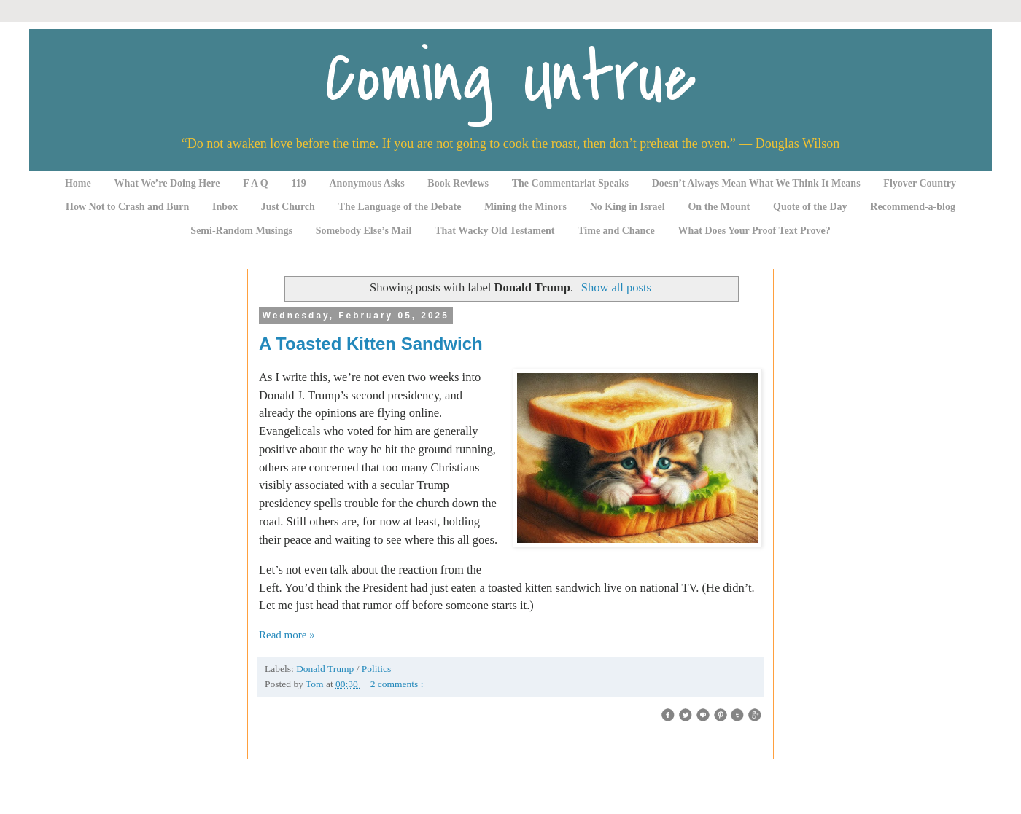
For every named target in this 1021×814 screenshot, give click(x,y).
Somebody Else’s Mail (364, 230)
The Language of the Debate (400, 206)
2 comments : (397, 683)
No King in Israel (627, 206)
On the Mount (719, 206)
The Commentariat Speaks (570, 183)
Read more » (287, 635)
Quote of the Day (810, 206)
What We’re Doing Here (167, 183)
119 (299, 183)
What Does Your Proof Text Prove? (754, 230)
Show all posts (616, 287)
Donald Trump (326, 668)
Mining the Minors (525, 206)
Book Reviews (458, 183)
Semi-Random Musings (241, 230)
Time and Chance (616, 230)
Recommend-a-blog (912, 206)
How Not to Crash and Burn (127, 206)
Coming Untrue (510, 78)
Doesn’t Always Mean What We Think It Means (756, 183)
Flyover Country (919, 183)
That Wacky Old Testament (494, 230)
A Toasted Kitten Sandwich (371, 343)
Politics (377, 668)
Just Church (288, 206)
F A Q (255, 183)
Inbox (225, 206)
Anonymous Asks (367, 183)
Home (78, 183)
